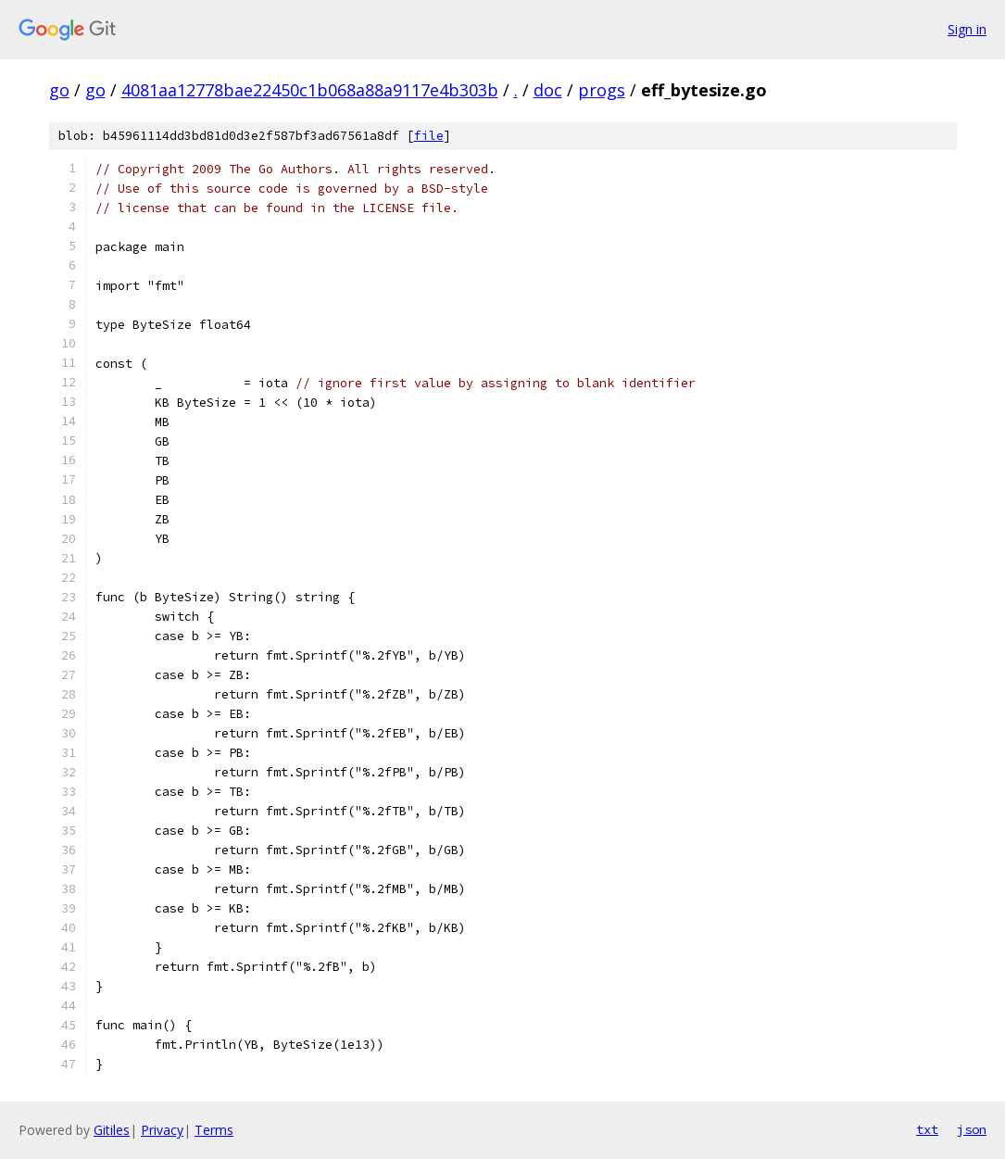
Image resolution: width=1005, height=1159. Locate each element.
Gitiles (112, 1130)
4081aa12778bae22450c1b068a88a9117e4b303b (309, 90)
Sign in (967, 29)
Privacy (162, 1130)
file (429, 136)
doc (548, 90)
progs (601, 90)
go (59, 90)
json (971, 1129)
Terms (214, 1130)
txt (927, 1129)
